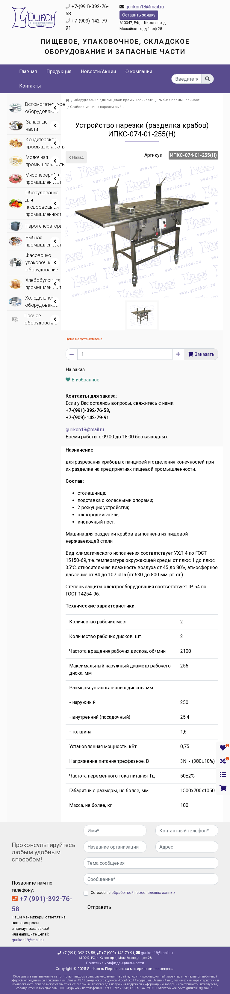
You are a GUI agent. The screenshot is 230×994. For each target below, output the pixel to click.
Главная (28, 71)
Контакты (30, 86)
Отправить (99, 907)
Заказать (204, 354)
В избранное (82, 380)
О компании (138, 71)
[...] (186, 79)
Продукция (58, 71)
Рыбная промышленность (180, 100)
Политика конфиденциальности (115, 963)
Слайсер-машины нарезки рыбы (97, 107)
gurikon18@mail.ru (144, 7)
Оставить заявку (138, 15)
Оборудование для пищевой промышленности (113, 100)
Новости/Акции (98, 71)
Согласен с (133, 892)
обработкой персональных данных (143, 892)
